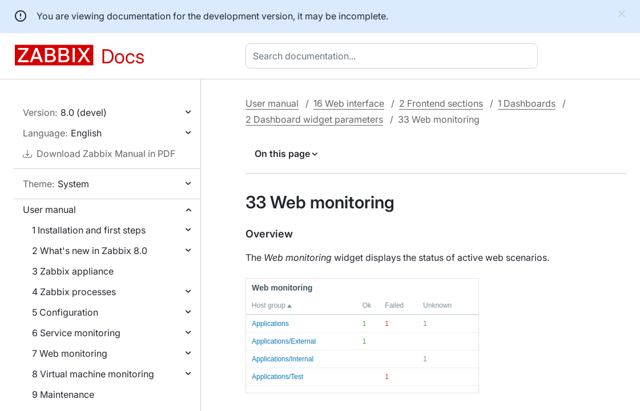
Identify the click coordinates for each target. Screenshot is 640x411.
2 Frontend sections (441, 103)
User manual (49, 209)
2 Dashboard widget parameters (314, 119)
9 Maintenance (63, 394)
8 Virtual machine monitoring (93, 374)
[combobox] (393, 56)
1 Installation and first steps (89, 230)
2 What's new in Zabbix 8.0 (89, 250)
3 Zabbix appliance (73, 271)
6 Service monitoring (76, 333)
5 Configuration (65, 312)
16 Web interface (348, 103)
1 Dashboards (527, 103)
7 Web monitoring (69, 353)
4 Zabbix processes (74, 291)
